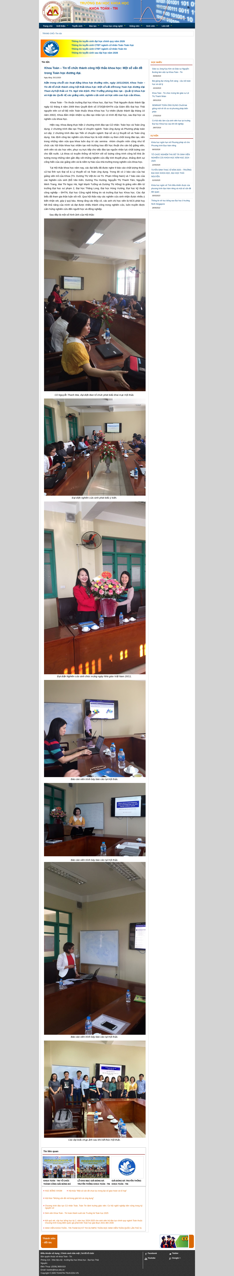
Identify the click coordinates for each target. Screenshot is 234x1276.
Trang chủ (47, 26)
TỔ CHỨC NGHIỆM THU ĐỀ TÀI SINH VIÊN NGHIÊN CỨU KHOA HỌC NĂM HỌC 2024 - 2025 (170, 157)
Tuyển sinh (77, 26)
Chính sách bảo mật (70, 1253)
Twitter (173, 1253)
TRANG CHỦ (48, 33)
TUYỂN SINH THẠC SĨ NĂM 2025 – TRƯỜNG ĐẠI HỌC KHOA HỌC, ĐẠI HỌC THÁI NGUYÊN (171, 173)
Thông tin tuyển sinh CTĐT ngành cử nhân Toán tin (99, 49)
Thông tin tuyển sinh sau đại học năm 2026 (95, 52)
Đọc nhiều (156, 62)
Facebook (151, 1253)
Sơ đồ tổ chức (87, 1253)
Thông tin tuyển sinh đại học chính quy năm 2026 (98, 41)
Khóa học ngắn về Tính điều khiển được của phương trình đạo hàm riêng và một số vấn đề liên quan (171, 188)
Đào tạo (92, 26)
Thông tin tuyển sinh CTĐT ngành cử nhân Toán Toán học (103, 45)
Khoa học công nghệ (113, 26)
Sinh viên (150, 26)
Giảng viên (134, 26)
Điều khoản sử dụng (50, 1253)
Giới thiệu (60, 26)
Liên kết (165, 26)
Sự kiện (154, 136)
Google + (175, 1258)
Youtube (150, 1258)
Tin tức (59, 33)
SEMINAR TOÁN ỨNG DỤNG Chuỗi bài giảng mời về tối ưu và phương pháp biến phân (170, 108)
